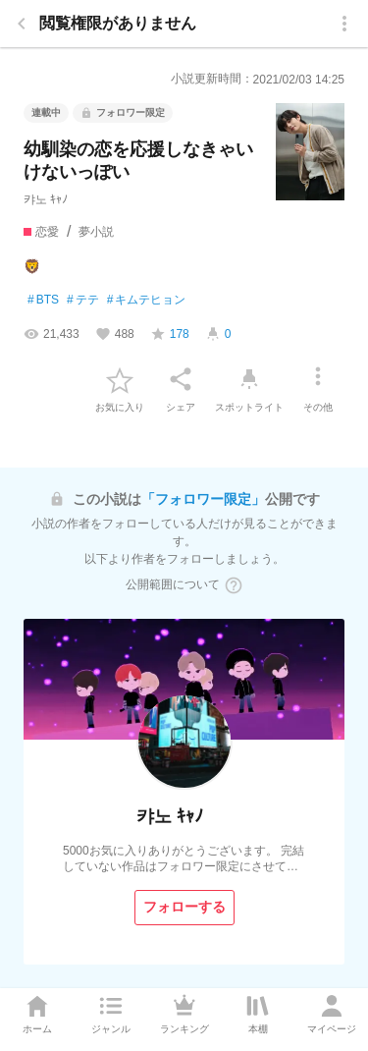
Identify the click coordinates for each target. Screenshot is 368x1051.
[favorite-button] (119, 379)
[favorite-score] (169, 334)
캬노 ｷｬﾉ (46, 199)
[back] (21, 23)
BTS (43, 300)
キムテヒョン (146, 300)
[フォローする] (184, 907)
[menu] (344, 23)
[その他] (318, 379)
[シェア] (180, 379)
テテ (83, 300)
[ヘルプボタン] (233, 585)
